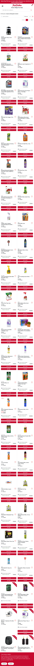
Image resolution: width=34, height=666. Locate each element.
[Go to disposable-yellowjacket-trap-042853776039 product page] (9, 516)
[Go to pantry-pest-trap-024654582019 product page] (9, 304)
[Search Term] (17, 10)
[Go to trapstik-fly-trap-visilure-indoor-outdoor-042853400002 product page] (25, 542)
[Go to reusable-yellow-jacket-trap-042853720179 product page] (25, 198)
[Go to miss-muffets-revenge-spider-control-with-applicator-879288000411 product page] (9, 92)
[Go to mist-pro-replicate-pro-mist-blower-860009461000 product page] (9, 622)
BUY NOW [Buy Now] (8, 50)
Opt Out (10, 663)
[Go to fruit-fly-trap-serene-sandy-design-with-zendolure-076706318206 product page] (25, 331)
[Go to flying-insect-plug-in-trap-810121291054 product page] (25, 622)
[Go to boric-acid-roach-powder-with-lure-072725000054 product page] (25, 437)
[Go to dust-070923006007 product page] (9, 463)
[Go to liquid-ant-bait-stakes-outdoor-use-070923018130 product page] (25, 384)
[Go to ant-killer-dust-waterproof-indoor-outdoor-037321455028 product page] (9, 357)
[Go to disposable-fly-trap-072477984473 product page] (9, 569)
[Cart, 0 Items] (31, 5)
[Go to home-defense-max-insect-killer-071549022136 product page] (25, 304)
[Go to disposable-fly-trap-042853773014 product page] (25, 489)
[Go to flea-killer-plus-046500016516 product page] (25, 171)
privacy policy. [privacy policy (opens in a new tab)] (10, 658)
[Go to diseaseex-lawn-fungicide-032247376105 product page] (25, 65)
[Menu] (2, 6)
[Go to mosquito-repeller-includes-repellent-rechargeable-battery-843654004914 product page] (9, 648)
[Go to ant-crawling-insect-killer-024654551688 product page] (25, 278)
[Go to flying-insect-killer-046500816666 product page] (25, 410)
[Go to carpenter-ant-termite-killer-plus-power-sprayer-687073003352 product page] (25, 39)
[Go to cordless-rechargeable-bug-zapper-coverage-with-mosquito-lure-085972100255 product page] (9, 595)
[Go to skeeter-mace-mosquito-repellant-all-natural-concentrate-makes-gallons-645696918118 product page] (9, 65)
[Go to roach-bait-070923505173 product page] (25, 224)
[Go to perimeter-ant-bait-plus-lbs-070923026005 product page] (25, 145)
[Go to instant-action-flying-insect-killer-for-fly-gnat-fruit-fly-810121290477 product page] (25, 357)
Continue (4, 663)
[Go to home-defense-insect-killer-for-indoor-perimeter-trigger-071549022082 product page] (9, 198)
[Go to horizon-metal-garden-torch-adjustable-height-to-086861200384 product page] (25, 648)
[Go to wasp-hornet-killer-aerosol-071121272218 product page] (9, 437)
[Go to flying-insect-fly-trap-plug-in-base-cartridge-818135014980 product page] (25, 92)
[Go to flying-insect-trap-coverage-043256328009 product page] (9, 39)
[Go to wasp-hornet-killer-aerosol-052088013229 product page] (25, 516)
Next (32, 19)
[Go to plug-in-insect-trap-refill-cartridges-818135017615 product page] (9, 331)
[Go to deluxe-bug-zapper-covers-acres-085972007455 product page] (25, 595)
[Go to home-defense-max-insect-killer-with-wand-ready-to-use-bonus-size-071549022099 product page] (25, 118)
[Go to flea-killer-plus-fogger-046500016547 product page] (9, 118)
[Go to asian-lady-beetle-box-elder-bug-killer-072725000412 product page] (9, 278)
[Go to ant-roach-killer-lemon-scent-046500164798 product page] (25, 463)
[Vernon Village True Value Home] (17, 5)
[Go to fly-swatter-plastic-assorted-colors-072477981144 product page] (25, 569)
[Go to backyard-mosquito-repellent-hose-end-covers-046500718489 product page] (9, 171)
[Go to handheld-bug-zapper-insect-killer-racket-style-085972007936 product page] (9, 251)
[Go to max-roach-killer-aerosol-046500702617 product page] (25, 251)
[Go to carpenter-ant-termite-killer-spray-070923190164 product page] (9, 410)
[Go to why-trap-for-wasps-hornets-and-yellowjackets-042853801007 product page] (9, 145)
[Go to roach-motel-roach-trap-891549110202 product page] (9, 542)
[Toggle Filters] (32, 16)
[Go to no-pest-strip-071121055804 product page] (9, 384)
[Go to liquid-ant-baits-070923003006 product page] (9, 489)
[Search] (31, 10)
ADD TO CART (8, 47)
